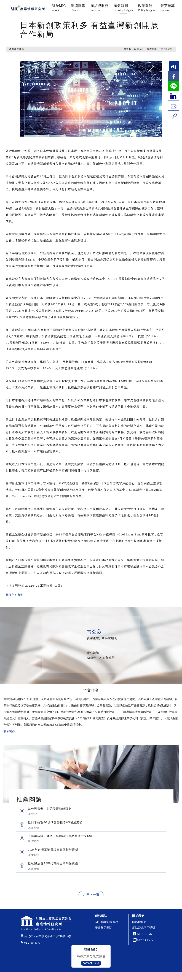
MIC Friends (144, 934)
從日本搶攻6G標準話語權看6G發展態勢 (55, 822)
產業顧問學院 (103, 927)
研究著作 (9, 731)
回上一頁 (92, 895)
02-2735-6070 (32, 942)
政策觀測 (146, 8)
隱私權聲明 (139, 922)
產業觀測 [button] (123, 8)
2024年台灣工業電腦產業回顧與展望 (53, 849)
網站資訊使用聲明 (143, 927)
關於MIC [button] (59, 8)
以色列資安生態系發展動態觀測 (49, 808)
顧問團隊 (78, 8)
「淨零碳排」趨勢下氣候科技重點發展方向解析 (60, 836)
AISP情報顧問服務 (106, 922)
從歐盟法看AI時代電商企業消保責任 (53, 863)
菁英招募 (167, 8)
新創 (20, 594)
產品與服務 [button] (99, 8)
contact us (89, 963)
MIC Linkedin (143, 940)
